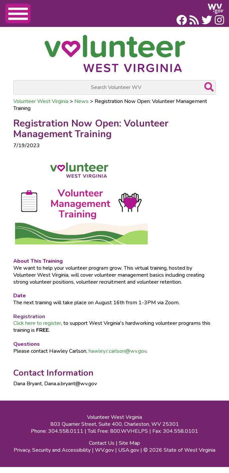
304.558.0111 (65, 431)
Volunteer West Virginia (40, 101)
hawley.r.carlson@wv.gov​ (117, 351)
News (81, 101)
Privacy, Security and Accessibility (52, 450)
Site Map (129, 443)
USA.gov (128, 450)
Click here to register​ (37, 323)
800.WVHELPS (129, 431)
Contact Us (101, 443)
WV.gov (104, 450)
